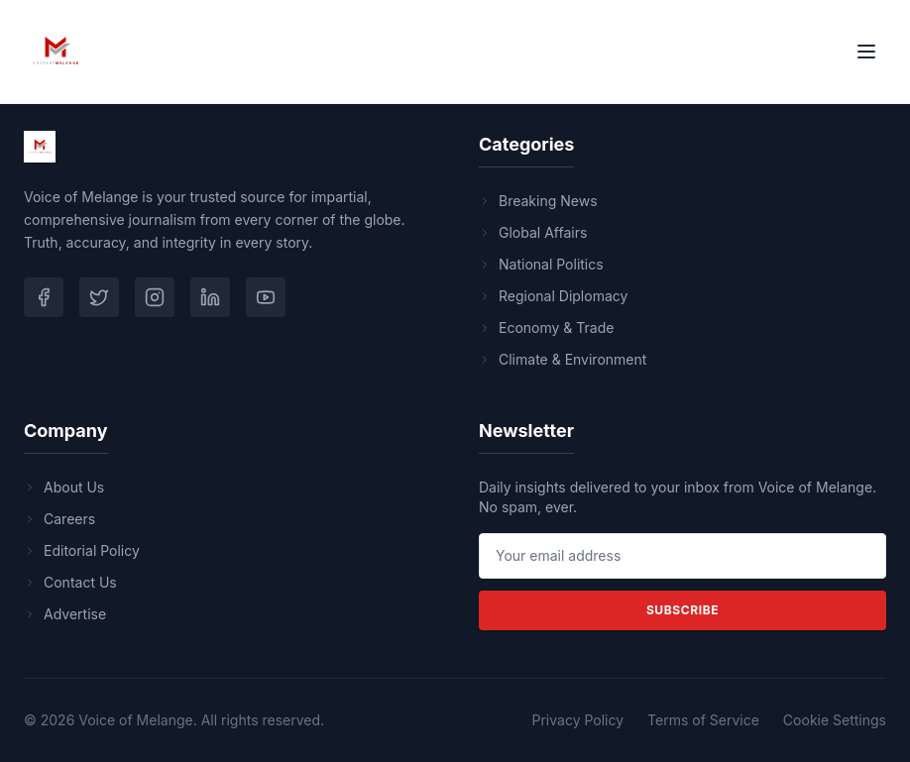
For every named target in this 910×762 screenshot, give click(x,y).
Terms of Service (703, 719)
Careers (59, 518)
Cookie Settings (834, 719)
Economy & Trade (546, 327)
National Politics (541, 264)
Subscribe (682, 609)
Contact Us (70, 582)
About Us (64, 487)
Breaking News (538, 200)
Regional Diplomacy (553, 295)
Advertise (65, 613)
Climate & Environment (562, 359)
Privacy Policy (578, 719)
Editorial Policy (82, 550)
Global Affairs (533, 232)
